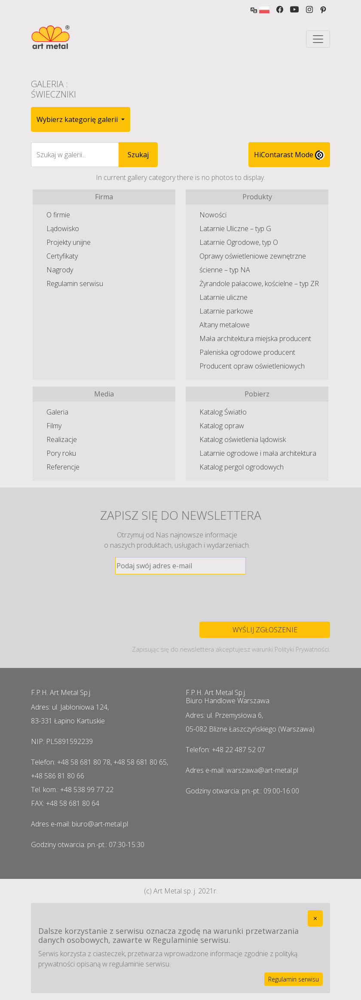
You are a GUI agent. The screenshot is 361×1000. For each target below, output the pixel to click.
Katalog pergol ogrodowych (241, 467)
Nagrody (59, 269)
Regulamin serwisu (74, 283)
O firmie (58, 215)
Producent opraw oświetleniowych (252, 366)
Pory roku (61, 453)
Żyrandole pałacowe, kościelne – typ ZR (259, 283)
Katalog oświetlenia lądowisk (242, 439)
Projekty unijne (68, 242)
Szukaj (138, 154)
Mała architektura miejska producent (255, 338)
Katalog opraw (221, 425)
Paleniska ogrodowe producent (247, 352)
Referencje (63, 467)
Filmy (53, 425)
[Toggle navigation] (318, 39)
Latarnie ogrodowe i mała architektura (257, 453)
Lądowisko (62, 228)
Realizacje (61, 439)
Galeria (57, 412)
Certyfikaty (62, 256)
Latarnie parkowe (226, 311)
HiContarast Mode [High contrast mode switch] (289, 155)
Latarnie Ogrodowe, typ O (238, 242)
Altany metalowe (224, 324)
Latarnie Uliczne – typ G (235, 228)
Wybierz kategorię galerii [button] (78, 119)
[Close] (315, 918)
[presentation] (180, 598)
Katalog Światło (223, 412)
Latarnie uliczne (223, 297)
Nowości (212, 215)
